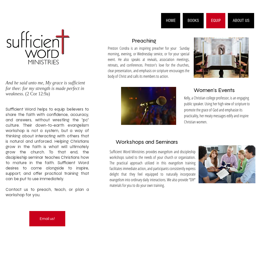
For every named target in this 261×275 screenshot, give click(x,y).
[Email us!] (47, 218)
